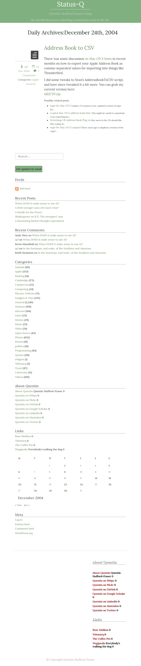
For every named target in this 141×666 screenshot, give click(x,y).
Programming (23, 350)
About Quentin (24, 391)
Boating (19, 276)
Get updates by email (28, 169)
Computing (21, 289)
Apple (35, 79)
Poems (19, 341)
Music (18, 324)
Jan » (27, 505)
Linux (18, 315)
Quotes (19, 355)
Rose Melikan (23, 436)
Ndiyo (18, 328)
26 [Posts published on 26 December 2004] (110, 484)
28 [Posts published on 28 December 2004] (35, 490)
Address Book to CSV (69, 48)
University (21, 372)
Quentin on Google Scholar (31, 408)
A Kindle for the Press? (28, 212)
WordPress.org (24, 533)
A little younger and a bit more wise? (37, 207)
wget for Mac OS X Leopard (65, 127)
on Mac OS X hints (98, 59)
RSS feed (22, 188)
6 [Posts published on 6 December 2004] (19, 471)
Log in (18, 519)
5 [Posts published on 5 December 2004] (109, 465)
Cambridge (21, 280)
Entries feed (22, 524)
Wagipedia (21, 449)
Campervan (22, 284)
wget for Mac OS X (60, 105)
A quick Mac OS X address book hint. (70, 113)
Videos (19, 377)
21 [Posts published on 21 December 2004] (35, 484)
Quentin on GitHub (26, 404)
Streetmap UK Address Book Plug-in (70, 120)
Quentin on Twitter (26, 422)
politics (19, 346)
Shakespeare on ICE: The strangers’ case (39, 216)
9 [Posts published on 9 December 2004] (65, 471)
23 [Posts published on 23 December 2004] (65, 484)
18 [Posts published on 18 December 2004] (96, 478)
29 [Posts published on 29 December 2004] (50, 490)
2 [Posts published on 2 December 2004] (64, 465)
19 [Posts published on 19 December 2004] (110, 478)
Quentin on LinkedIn (27, 413)
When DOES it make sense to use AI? (37, 203)
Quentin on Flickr (25, 400)
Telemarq (20, 363)
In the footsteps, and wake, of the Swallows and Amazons (57, 248)
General (30, 83)
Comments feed (24, 528)
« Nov (18, 505)
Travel (18, 368)
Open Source (23, 333)
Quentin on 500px (26, 395)
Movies (19, 319)
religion (19, 359)
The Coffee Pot (24, 445)
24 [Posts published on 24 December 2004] (81, 484)
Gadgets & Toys (24, 298)
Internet (20, 311)
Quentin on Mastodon (28, 417)
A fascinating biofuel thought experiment (39, 220)
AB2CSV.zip (52, 94)
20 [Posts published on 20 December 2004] (19, 484)
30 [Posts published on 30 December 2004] (65, 490)
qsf (24, 66)
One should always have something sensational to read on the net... (71, 20)
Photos (19, 337)
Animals (20, 267)
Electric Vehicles (25, 293)
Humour (20, 306)
